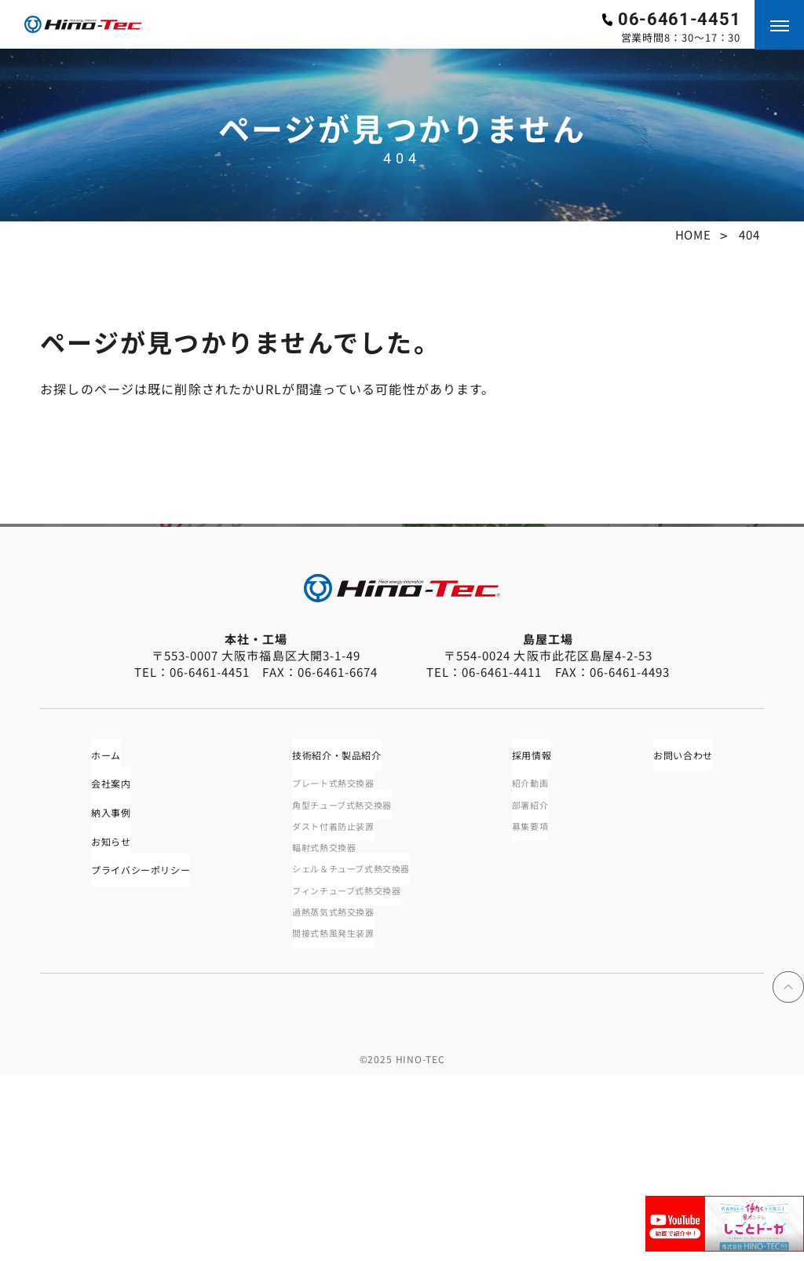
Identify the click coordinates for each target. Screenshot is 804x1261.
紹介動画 (539, 946)
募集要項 (539, 995)
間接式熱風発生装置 (340, 1116)
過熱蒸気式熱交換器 (340, 1092)
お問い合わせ (685, 914)
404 (749, 234)
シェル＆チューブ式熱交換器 (362, 1043)
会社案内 (105, 947)
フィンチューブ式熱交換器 (357, 1068)
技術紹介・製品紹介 (347, 914)
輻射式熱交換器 (328, 1019)
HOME (693, 234)
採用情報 (542, 914)
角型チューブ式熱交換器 (351, 970)
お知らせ (105, 1013)
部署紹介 (539, 970)
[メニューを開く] (779, 24)
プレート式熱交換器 (340, 946)
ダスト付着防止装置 (340, 995)
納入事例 (105, 980)
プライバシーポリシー (144, 1046)
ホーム (99, 914)
